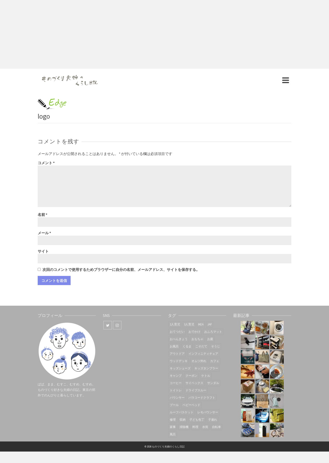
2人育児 (175, 324)
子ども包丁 (196, 420)
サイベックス (194, 383)
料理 (195, 427)
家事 (173, 427)
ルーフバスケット (182, 412)
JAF (209, 324)
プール (174, 405)
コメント (46, 163)
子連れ (212, 420)
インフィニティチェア (203, 354)
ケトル (205, 376)
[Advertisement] (164, 34)
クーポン (191, 376)
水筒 (205, 427)
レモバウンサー (207, 412)
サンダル (213, 383)
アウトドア (177, 354)
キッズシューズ (180, 368)
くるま (187, 346)
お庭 (210, 339)
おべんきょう (179, 339)
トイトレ (176, 390)
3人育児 (189, 324)
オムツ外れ (198, 361)
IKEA (201, 324)
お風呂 (174, 346)
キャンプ (176, 376)
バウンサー (177, 398)
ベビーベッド (191, 405)
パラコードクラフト (201, 398)
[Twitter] (107, 325)
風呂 (173, 434)
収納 (183, 420)
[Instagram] (117, 325)
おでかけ (194, 332)
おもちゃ (197, 339)
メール (44, 233)
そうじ (215, 346)
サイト (43, 251)
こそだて (201, 346)
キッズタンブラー (206, 368)
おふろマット (213, 332)
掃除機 (184, 427)
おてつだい (177, 332)
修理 (173, 420)
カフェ (214, 361)
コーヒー (176, 383)
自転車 (216, 427)
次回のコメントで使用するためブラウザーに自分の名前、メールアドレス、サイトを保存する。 (121, 269)
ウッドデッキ (179, 361)
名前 (42, 214)
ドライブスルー (196, 390)
